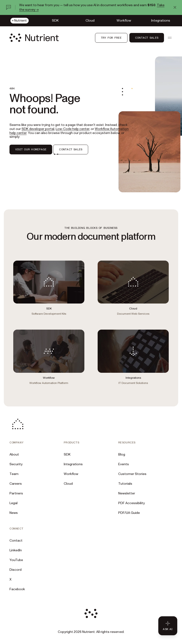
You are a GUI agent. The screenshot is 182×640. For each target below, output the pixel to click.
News (13, 513)
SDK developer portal (38, 129)
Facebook (17, 589)
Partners (16, 493)
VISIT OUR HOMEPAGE (30, 149)
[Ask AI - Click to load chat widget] (167, 625)
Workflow (71, 474)
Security (16, 464)
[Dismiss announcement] (175, 7)
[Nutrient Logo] (34, 37)
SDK (67, 454)
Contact (16, 540)
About (14, 454)
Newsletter (126, 493)
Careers (15, 483)
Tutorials (125, 483)
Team (13, 474)
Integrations (73, 464)
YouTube (16, 560)
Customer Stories (132, 474)
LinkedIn (15, 550)
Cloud (68, 483)
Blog (121, 454)
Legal (13, 503)
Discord (15, 569)
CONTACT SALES (70, 149)
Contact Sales (146, 37)
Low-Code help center (72, 129)
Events (123, 464)
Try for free (111, 37)
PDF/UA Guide (129, 513)
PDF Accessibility (131, 503)
